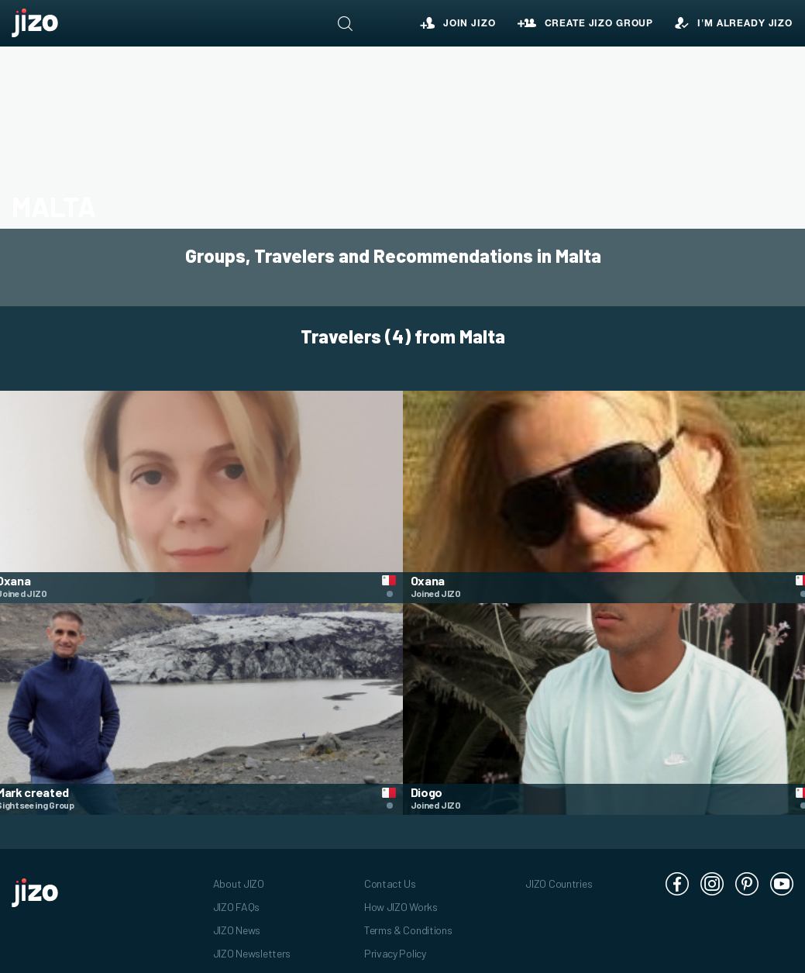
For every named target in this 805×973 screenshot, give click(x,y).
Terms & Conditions (408, 922)
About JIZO (238, 875)
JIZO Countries (558, 875)
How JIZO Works (401, 899)
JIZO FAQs (236, 899)
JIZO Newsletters (252, 945)
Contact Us (390, 875)
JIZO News (236, 922)
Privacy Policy (395, 945)
